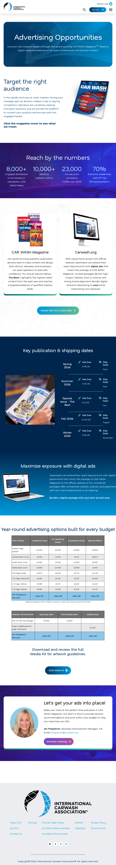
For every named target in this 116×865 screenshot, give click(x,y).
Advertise (80, 828)
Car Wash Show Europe (55, 834)
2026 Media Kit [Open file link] (58, 670)
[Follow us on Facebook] (55, 845)
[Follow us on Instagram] (66, 845)
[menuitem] (16, 831)
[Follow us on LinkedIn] (50, 845)
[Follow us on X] (61, 845)
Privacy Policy (98, 823)
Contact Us (16, 834)
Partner (79, 823)
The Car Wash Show (53, 823)
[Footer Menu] (58, 831)
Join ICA (98, 9)
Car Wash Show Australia (56, 828)
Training (32, 823)
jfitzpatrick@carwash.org (64, 732)
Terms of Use (98, 828)
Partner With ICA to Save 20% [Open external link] (58, 310)
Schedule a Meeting (59, 742)
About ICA (15, 823)
